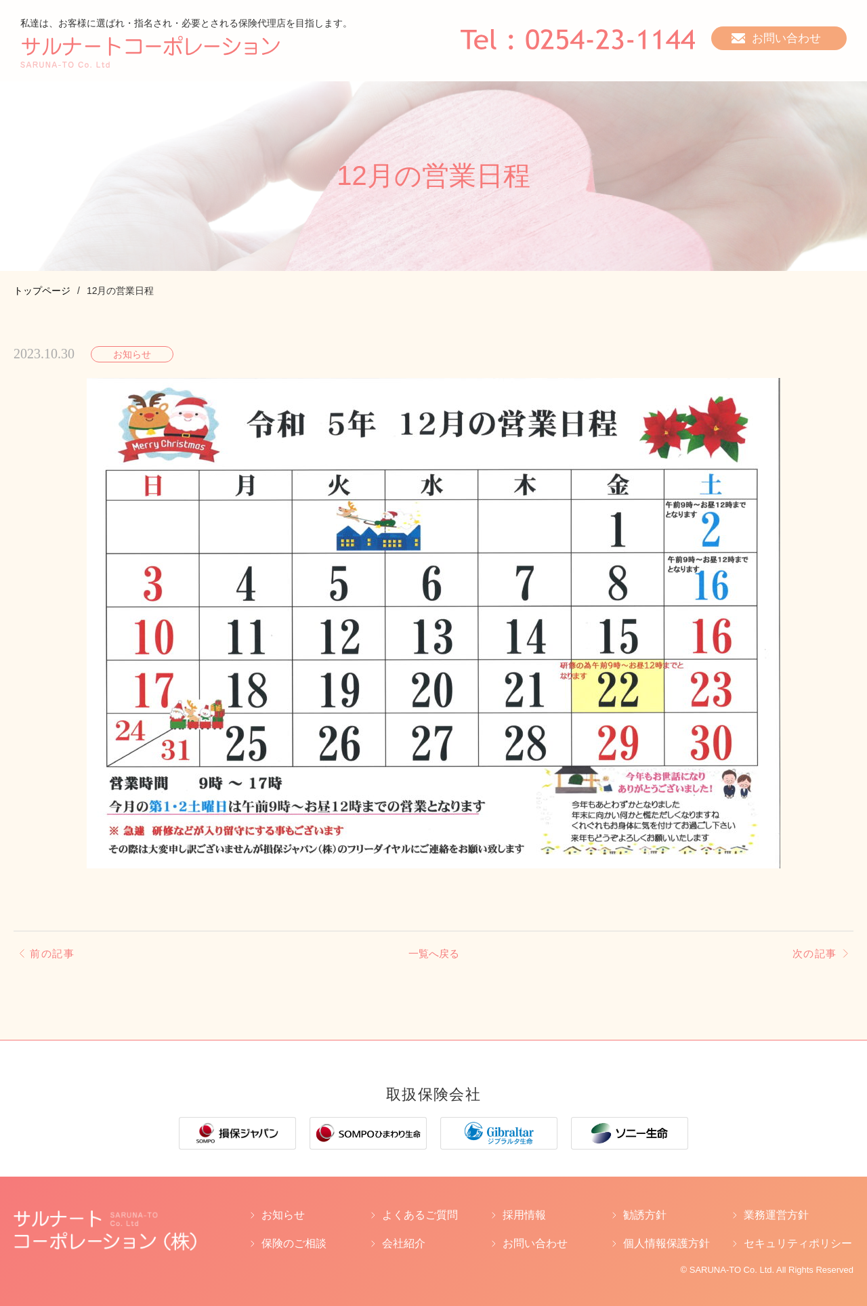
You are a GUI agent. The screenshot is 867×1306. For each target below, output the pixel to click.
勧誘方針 (645, 1215)
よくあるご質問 (420, 1215)
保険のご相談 (293, 1244)
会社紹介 (403, 1244)
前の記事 (53, 953)
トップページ (42, 290)
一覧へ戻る (433, 953)
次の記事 (813, 953)
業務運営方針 (776, 1215)
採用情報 (524, 1215)
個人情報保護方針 (666, 1244)
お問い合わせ (535, 1244)
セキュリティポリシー (798, 1244)
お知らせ (283, 1215)
